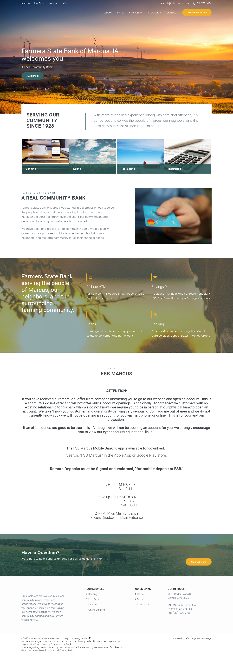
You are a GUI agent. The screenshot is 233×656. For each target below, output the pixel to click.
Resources (154, 13)
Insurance (54, 3)
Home (140, 594)
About (108, 13)
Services (135, 13)
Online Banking (197, 12)
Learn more (32, 76)
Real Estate (39, 3)
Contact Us (198, 554)
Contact (67, 3)
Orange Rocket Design (199, 639)
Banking (25, 3)
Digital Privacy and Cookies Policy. (57, 650)
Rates (120, 13)
